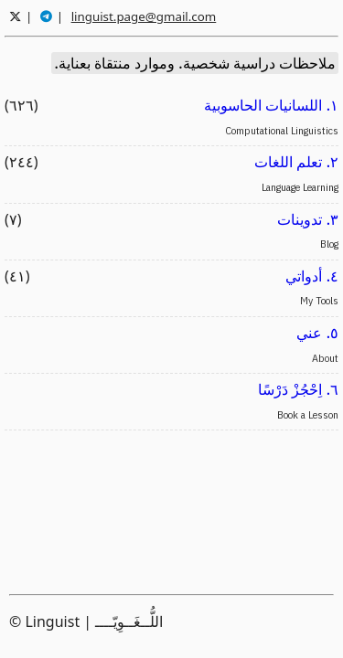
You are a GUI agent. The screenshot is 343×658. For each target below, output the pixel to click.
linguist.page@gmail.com (144, 16)
